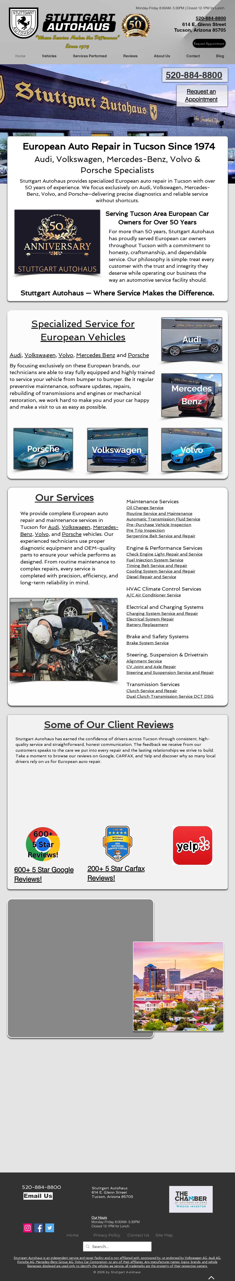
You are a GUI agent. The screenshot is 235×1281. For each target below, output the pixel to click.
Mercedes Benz (95, 355)
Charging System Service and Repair (162, 613)
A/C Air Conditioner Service (153, 595)
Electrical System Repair (150, 619)
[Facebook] (38, 1227)
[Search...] (117, 1246)
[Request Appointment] (209, 43)
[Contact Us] (138, 1235)
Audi (16, 355)
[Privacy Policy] (107, 1235)
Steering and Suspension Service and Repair (170, 672)
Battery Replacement (147, 624)
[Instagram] (27, 1227)
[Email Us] (38, 1196)
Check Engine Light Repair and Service (164, 554)
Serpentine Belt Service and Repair (160, 536)
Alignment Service (144, 661)
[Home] (73, 1235)
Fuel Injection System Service (154, 560)
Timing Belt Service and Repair (156, 565)
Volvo (66, 355)
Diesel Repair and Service (151, 576)
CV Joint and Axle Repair (151, 666)
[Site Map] (164, 1235)
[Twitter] (49, 1227)
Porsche (138, 355)
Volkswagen (40, 355)
